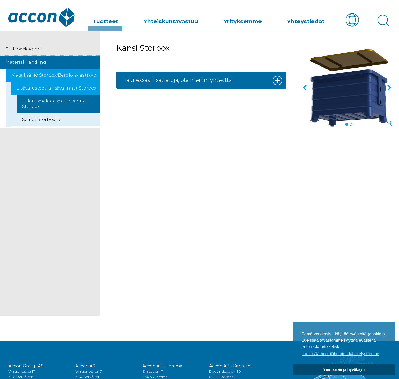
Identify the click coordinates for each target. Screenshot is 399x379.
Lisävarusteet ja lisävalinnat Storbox (56, 88)
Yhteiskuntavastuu (196, 19)
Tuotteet (140, 19)
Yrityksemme (257, 19)
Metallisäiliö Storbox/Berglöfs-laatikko (53, 75)
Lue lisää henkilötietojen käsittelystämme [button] (340, 354)
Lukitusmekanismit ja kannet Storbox (55, 104)
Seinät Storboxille (42, 119)
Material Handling (26, 62)
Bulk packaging (23, 49)
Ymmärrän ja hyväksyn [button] (344, 369)
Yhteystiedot (311, 19)
